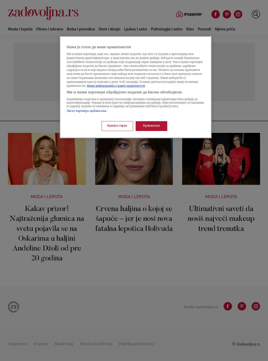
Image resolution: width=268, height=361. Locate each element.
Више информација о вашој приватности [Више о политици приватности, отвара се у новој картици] (116, 86)
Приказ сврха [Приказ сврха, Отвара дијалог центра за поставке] (117, 126)
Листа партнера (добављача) (86, 111)
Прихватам (151, 126)
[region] (136, 87)
